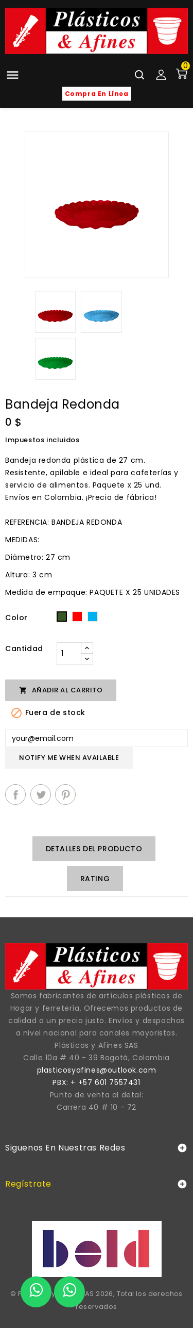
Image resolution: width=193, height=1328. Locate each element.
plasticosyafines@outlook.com (96, 1070)
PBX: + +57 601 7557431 (96, 1082)
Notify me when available (69, 758)
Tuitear (40, 794)
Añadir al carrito (60, 690)
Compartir (15, 794)
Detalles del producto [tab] (94, 849)
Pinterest (65, 794)
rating (95, 878)
